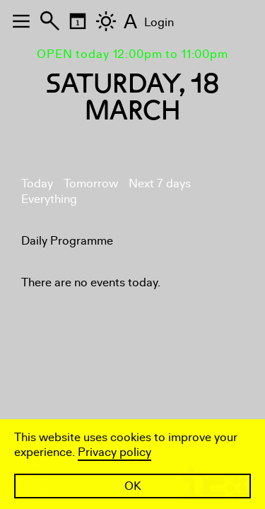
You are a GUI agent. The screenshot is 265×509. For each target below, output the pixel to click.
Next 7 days (160, 183)
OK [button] (132, 486)
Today (37, 183)
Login (159, 22)
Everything (49, 199)
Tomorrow (91, 183)
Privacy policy (114, 452)
